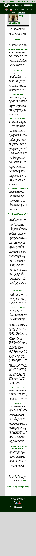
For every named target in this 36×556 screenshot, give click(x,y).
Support (13, 12)
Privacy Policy (21, 43)
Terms (22, 9)
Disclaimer (22, 498)
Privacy (16, 9)
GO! (31, 5)
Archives (15, 499)
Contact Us (20, 499)
